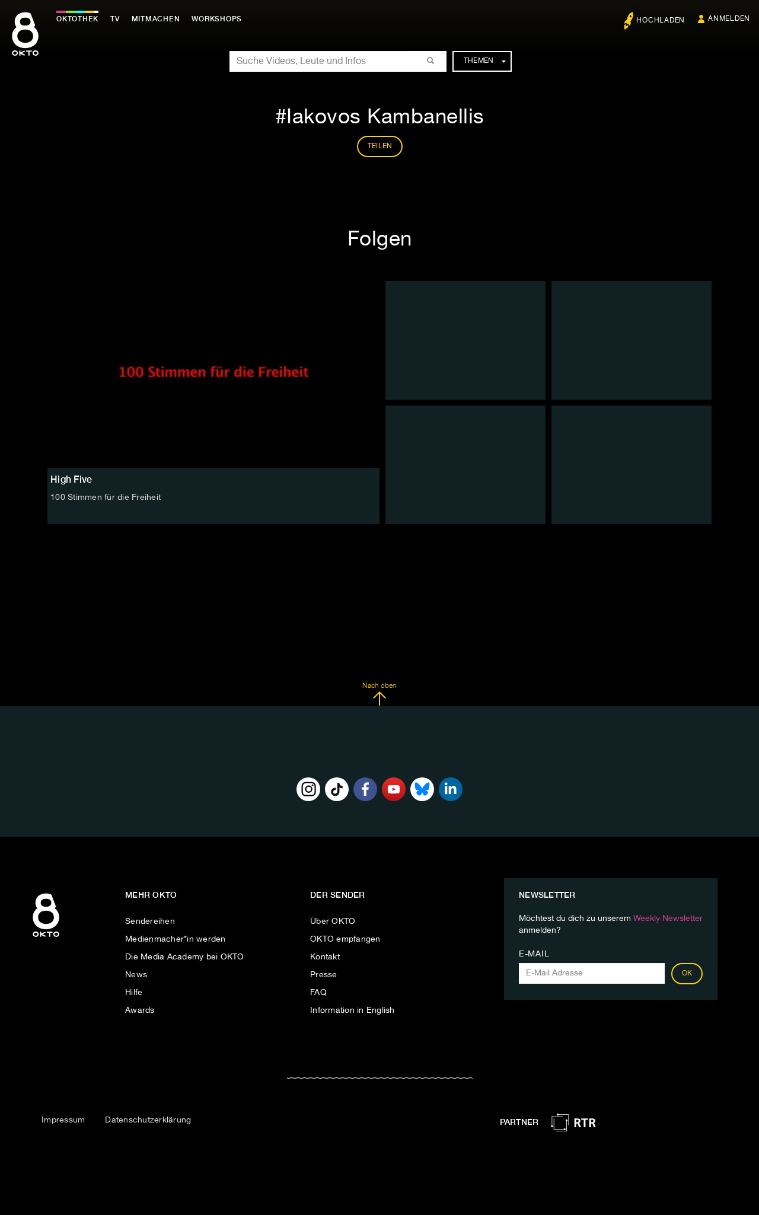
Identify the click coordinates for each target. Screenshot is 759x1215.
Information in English (352, 1010)
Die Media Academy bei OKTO (184, 957)
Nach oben (379, 694)
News (136, 975)
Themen (485, 61)
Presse (323, 975)
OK (687, 973)
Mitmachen (156, 19)
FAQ (318, 992)
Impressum (63, 1120)
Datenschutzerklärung (148, 1120)
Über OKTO (332, 921)
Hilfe (133, 992)
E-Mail (534, 954)
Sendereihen (150, 921)
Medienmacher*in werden (175, 939)
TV (115, 19)
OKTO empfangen (345, 939)
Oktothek (77, 19)
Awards (140, 1010)
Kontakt (325, 957)
